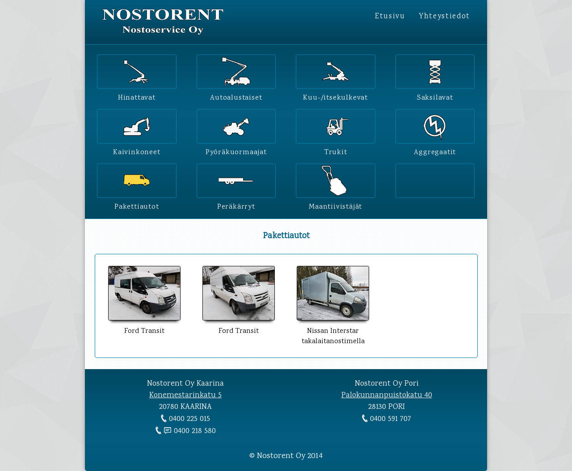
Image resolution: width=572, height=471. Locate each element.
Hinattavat (137, 96)
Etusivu (390, 16)
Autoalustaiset (236, 96)
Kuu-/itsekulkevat (335, 96)
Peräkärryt (236, 205)
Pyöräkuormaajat (236, 150)
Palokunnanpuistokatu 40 (386, 395)
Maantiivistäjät (335, 205)
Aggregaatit (435, 150)
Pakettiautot (136, 205)
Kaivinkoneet (136, 150)
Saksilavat (435, 96)
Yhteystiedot (444, 16)
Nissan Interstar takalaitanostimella (333, 331)
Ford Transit (144, 326)
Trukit (335, 150)
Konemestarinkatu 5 (185, 395)
